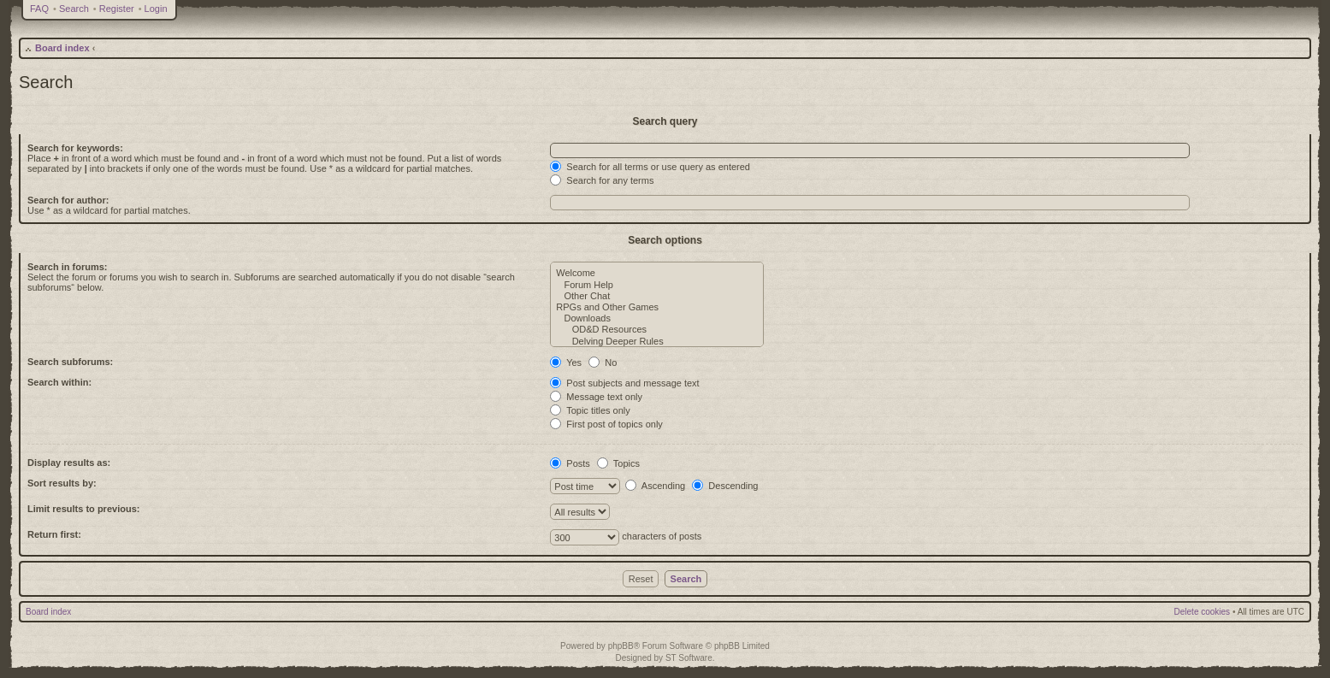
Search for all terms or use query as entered (650, 167)
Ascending (655, 485)
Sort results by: (62, 483)
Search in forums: (67, 267)
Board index (62, 48)
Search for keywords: (75, 148)
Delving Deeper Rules (657, 341)
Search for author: (68, 200)
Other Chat (657, 296)
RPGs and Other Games (657, 307)
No (602, 362)
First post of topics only (606, 424)
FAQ (39, 8)
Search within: (59, 382)
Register (116, 8)
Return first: (54, 534)
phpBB (621, 646)
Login (156, 8)
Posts (570, 463)
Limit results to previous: (83, 509)
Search (74, 8)
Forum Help (657, 285)
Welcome (657, 273)
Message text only (596, 397)
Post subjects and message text (624, 383)
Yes (566, 362)
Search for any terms (601, 180)
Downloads (657, 318)
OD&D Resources (657, 329)
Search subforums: (70, 362)
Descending (725, 485)
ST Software (688, 658)
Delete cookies (1202, 611)
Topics (618, 463)
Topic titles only (590, 410)
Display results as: (68, 462)
